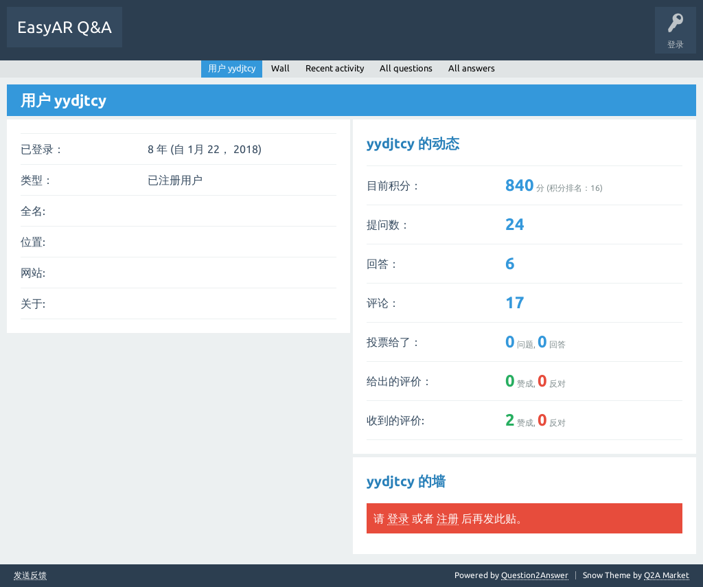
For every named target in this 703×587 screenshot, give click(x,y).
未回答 (188, 37)
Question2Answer (534, 575)
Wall (280, 68)
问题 (146, 37)
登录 (398, 518)
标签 (231, 37)
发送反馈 (30, 575)
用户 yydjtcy (231, 68)
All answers (471, 68)
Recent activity (335, 68)
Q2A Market (666, 575)
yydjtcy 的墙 (406, 481)
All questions (406, 68)
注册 (448, 518)
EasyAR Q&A (64, 27)
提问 (274, 37)
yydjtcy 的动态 (413, 143)
